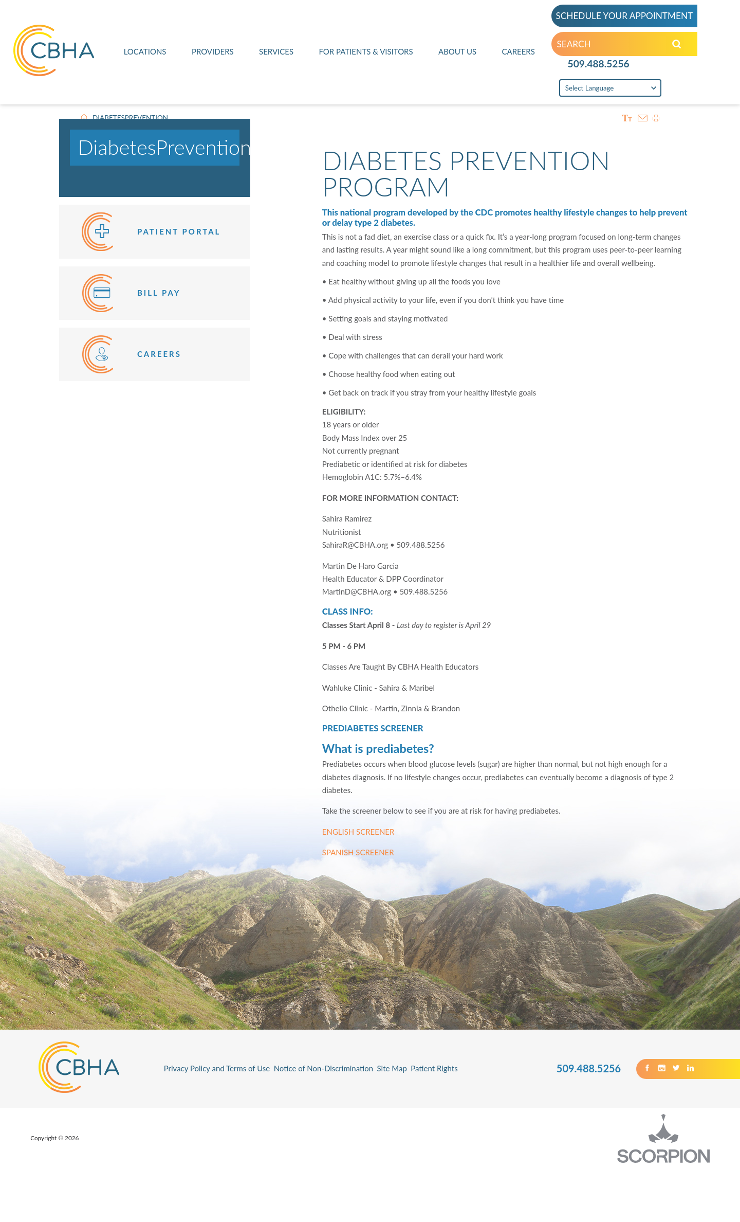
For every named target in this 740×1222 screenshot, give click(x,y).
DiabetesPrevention (164, 147)
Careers (518, 51)
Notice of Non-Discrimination (323, 1068)
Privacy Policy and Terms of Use (217, 1068)
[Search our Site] (676, 44)
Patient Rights (434, 1068)
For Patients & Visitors (366, 51)
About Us (457, 51)
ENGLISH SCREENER (358, 831)
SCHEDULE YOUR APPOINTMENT (624, 15)
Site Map (392, 1068)
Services (276, 51)
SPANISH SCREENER (358, 852)
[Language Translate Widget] (610, 87)
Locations (145, 51)
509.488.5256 (599, 63)
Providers (213, 51)
